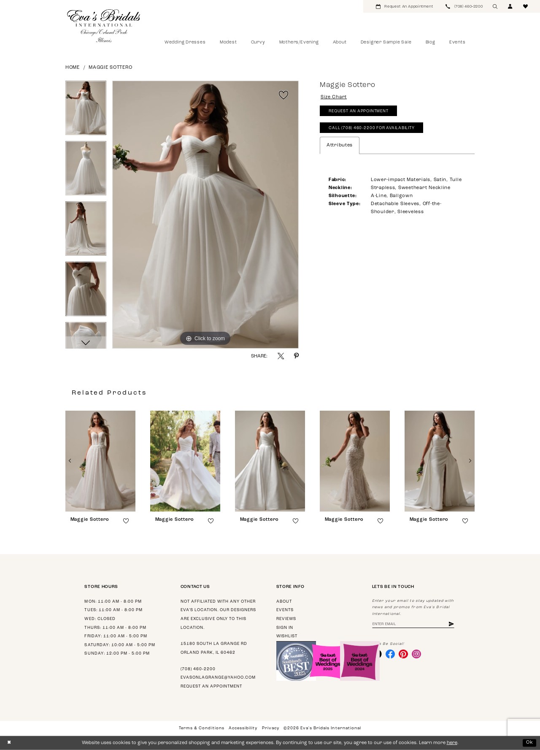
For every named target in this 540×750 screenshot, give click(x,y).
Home (72, 67)
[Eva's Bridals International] (104, 25)
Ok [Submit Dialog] (529, 742)
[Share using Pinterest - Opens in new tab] (296, 356)
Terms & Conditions (201, 728)
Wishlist (286, 636)
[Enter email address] (413, 624)
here (452, 743)
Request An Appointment (359, 112)
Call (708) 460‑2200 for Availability (372, 128)
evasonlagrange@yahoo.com (218, 678)
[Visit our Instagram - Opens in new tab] (417, 654)
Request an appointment (211, 686)
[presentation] (100, 461)
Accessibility (243, 728)
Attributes (340, 146)
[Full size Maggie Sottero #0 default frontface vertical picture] (205, 215)
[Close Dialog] (9, 742)
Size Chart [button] (334, 97)
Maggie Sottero (110, 67)
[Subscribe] (452, 624)
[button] (510, 6)
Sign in (284, 628)
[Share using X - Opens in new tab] (281, 356)
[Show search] (495, 6)
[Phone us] (464, 6)
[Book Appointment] (404, 6)
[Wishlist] (525, 6)
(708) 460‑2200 (198, 669)
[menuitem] (404, 6)
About (284, 602)
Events (285, 610)
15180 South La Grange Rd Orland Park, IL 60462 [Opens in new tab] (214, 648)
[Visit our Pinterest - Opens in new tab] (404, 654)
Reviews (286, 619)
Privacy (270, 728)
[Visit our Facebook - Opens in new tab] (390, 654)
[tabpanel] (85, 111)
